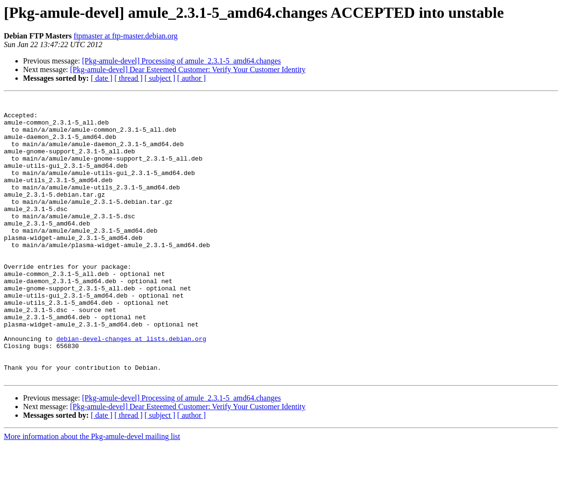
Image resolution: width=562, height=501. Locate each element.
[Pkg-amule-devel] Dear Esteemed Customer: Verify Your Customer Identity (187, 69)
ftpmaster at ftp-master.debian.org (125, 36)
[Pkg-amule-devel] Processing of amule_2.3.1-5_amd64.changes (181, 61)
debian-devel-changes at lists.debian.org (131, 387)
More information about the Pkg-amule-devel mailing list (92, 492)
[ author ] (191, 78)
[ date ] (101, 78)
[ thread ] (128, 78)
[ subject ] (160, 78)
